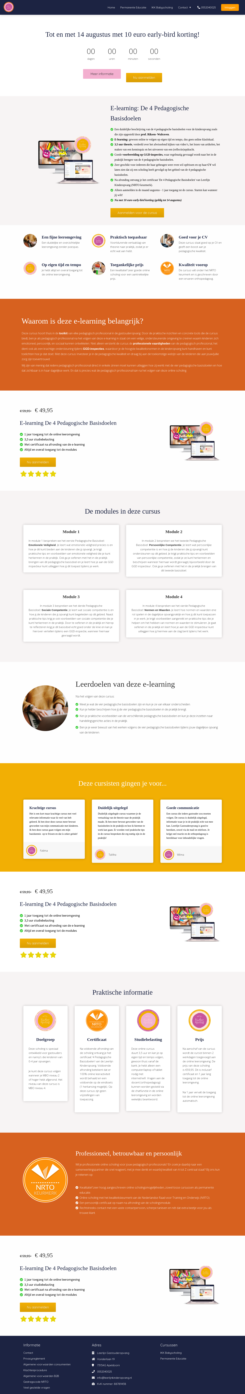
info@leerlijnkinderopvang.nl (114, 1374)
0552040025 (104, 1368)
